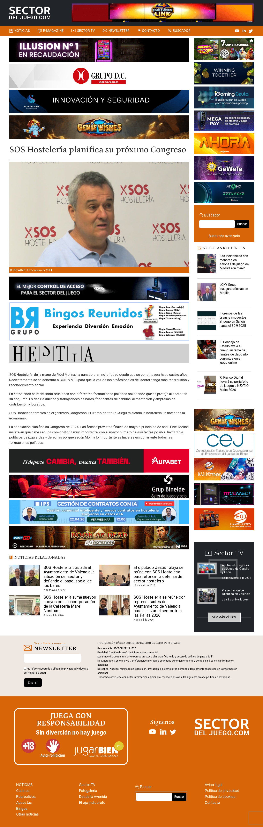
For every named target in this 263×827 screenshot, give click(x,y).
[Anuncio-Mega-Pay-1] (224, 121)
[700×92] (99, 538)
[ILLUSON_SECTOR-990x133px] (99, 50)
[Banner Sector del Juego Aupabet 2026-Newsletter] (99, 461)
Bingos (22, 808)
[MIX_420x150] (224, 520)
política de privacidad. (218, 677)
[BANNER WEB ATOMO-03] (224, 193)
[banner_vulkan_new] (99, 289)
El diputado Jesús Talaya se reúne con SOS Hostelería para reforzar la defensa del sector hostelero (158, 574)
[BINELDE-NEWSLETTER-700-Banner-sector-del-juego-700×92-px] (99, 487)
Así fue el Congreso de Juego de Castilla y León (235, 568)
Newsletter (118, 30)
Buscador (181, 30)
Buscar (242, 224)
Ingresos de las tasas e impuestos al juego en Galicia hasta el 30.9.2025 (233, 319)
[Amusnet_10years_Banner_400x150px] (224, 74)
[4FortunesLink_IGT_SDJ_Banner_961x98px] (163, 12)
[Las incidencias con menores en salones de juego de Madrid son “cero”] (206, 264)
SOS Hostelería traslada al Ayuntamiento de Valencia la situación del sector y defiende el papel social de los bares (69, 576)
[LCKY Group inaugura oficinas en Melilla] (206, 293)
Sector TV (87, 785)
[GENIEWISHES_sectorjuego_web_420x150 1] (224, 421)
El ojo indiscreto (92, 802)
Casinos (23, 790)
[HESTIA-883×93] (99, 354)
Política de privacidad (222, 790)
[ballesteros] (224, 470)
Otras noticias (27, 814)
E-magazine (53, 30)
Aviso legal (213, 785)
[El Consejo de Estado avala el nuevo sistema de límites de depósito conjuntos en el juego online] (206, 350)
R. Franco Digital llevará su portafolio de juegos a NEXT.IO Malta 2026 (234, 384)
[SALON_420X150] (224, 144)
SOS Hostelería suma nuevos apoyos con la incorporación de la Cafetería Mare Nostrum (70, 604)
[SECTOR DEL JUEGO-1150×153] (99, 76)
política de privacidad (64, 668)
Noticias (22, 30)
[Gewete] (224, 169)
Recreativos (26, 796)
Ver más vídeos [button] (224, 617)
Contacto (151, 30)
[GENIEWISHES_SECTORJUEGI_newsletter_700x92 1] (99, 128)
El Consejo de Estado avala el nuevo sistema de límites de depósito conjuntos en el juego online (234, 352)
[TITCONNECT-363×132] (224, 495)
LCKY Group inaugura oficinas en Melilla (234, 289)
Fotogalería (88, 790)
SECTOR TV (86, 30)
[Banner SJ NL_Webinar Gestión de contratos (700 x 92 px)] (99, 513)
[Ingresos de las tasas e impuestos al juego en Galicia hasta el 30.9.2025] (206, 321)
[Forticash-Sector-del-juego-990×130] (99, 102)
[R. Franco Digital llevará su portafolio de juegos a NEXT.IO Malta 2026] (206, 386)
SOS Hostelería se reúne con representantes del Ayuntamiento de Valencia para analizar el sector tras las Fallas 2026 (160, 606)
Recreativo (17, 270)
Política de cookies (220, 796)
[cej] (224, 445)
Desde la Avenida (93, 796)
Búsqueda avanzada (224, 236)
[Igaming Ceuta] (224, 98)
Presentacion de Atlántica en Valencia (236, 592)
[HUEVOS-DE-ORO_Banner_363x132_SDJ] (224, 49)
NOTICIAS (24, 785)
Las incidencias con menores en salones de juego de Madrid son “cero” (234, 262)
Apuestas (24, 802)
